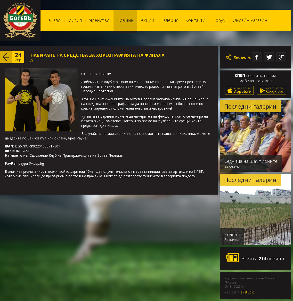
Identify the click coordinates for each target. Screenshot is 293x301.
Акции (147, 20)
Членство (99, 20)
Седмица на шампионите (250, 161)
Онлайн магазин (250, 20)
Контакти (195, 20)
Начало (53, 20)
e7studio (247, 292)
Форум (219, 20)
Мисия (75, 20)
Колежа (232, 234)
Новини (125, 20)
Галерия (170, 20)
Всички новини (254, 258)
